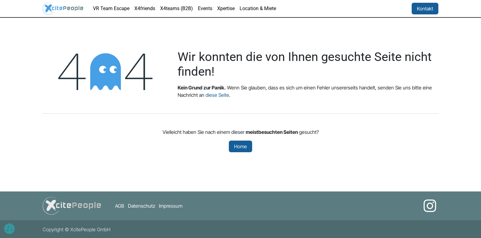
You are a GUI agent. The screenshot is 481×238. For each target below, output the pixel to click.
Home (240, 146)
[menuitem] (111, 8)
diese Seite (217, 95)
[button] (9, 228)
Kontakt (425, 9)
